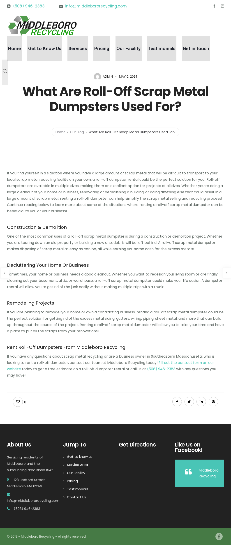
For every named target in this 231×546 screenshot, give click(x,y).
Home (25, 49)
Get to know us (79, 457)
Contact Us (76, 497)
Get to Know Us (54, 49)
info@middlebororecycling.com (96, 6)
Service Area (77, 465)
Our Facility (132, 49)
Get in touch (196, 49)
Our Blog (77, 132)
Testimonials (164, 49)
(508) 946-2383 (29, 6)
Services (85, 49)
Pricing (107, 49)
